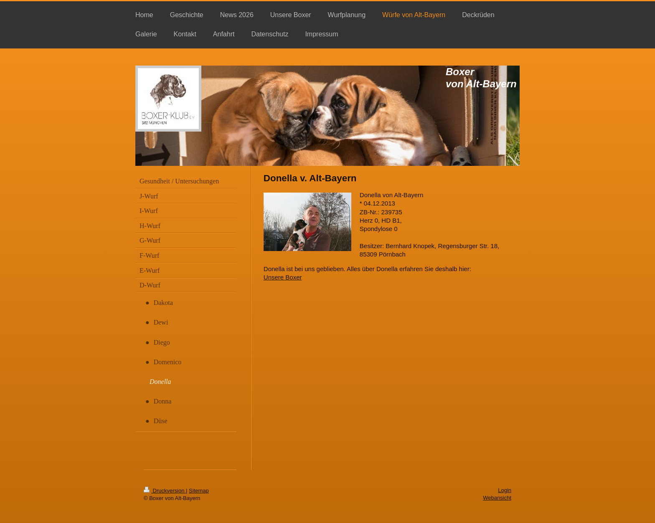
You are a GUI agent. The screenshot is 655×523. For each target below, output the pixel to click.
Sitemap (199, 490)
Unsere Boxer (283, 277)
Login (504, 490)
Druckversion (165, 490)
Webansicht (497, 498)
